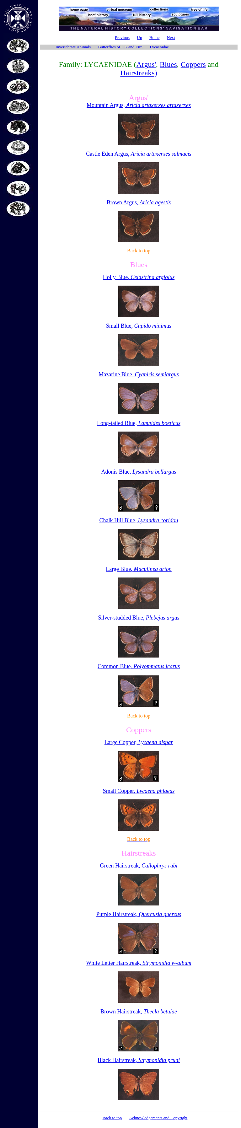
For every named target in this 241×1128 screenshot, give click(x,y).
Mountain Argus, (139, 105)
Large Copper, (138, 742)
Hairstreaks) (138, 73)
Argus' (146, 64)
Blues (168, 64)
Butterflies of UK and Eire (120, 47)
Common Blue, (139, 666)
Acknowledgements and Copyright (158, 1117)
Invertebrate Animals (74, 47)
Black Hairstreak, (139, 1060)
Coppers (193, 64)
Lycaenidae (159, 47)
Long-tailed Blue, (138, 423)
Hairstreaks (138, 853)
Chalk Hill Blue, (138, 520)
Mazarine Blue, (139, 374)
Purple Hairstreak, (138, 914)
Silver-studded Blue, (138, 618)
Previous (122, 37)
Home (154, 37)
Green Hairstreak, (139, 865)
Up (139, 37)
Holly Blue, (138, 277)
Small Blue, (138, 326)
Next (171, 37)
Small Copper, (139, 791)
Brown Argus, (139, 202)
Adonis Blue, (138, 472)
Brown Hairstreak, (138, 1011)
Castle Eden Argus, (138, 154)
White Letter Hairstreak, (138, 963)
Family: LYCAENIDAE (95, 64)
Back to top (112, 1117)
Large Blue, (139, 569)
